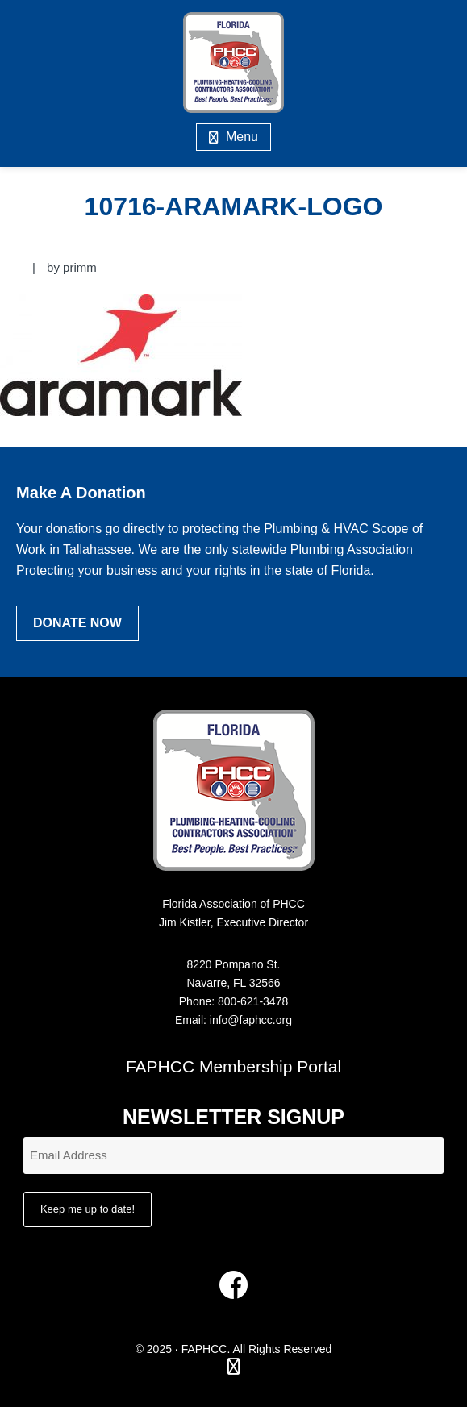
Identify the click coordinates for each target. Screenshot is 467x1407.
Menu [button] (242, 137)
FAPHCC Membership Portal (233, 1066)
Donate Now (77, 623)
